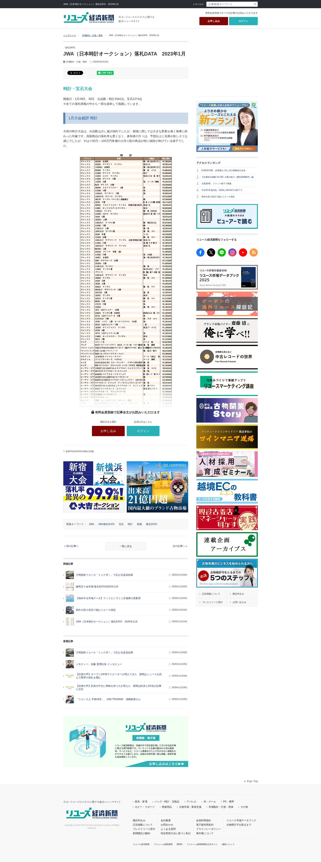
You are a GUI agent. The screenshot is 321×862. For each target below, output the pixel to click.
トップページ (69, 35)
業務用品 (167, 806)
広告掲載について (143, 824)
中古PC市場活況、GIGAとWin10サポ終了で (221, 190)
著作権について (205, 833)
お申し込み (214, 21)
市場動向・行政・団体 (92, 35)
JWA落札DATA (106, 524)
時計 (130, 524)
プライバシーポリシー (208, 829)
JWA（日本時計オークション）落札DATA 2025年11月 (107, 621)
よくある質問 (168, 829)
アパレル (191, 801)
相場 (139, 524)
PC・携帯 (228, 801)
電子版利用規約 (205, 824)
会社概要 (166, 820)
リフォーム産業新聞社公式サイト (202, 844)
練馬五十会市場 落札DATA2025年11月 (97, 586)
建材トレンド (228, 844)
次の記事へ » (180, 546)
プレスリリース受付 (144, 829)
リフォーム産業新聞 (163, 844)
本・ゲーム (210, 801)
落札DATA (151, 524)
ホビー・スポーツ (145, 806)
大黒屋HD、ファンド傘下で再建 (216, 183)
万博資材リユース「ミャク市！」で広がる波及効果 (104, 575)
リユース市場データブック (241, 820)
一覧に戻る (126, 546)
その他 (244, 806)
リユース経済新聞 (141, 844)
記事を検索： (199, 4)
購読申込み (139, 820)
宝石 (121, 524)
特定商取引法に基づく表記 (176, 833)
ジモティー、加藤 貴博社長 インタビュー (99, 664)
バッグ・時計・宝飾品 (167, 801)
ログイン (243, 21)
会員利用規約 (203, 820)
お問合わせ (167, 824)
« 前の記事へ (71, 546)
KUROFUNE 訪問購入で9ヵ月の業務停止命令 (223, 170)
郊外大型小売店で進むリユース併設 (96, 610)
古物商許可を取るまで (238, 824)
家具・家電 (141, 801)
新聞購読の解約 (141, 833)
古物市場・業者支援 (190, 806)
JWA (91, 524)
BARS (179, 844)
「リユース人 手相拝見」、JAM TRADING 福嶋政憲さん (108, 699)
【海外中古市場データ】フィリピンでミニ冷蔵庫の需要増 (108, 598)
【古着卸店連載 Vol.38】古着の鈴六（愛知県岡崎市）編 (227, 177)
